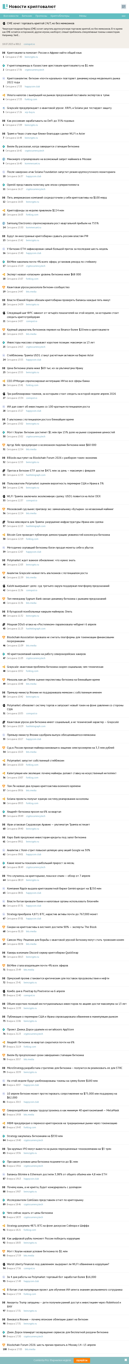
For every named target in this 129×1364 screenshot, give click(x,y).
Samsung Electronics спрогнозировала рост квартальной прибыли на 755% (53, 223)
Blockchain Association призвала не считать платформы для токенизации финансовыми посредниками (60, 639)
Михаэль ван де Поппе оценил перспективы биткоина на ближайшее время (53, 679)
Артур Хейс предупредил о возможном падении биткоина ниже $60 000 (51, 445)
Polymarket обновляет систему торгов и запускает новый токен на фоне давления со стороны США (65, 707)
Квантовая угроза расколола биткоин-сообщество (38, 287)
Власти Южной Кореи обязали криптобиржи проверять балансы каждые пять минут (58, 300)
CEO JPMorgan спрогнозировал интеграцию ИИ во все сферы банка (48, 381)
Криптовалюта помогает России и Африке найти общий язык (44, 52)
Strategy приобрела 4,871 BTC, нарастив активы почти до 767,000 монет (52, 914)
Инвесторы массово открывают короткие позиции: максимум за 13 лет (51, 342)
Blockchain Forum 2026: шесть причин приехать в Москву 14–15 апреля (51, 1345)
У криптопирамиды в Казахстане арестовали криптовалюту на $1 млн (50, 65)
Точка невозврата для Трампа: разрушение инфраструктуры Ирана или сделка (55, 522)
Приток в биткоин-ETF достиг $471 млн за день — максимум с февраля (51, 470)
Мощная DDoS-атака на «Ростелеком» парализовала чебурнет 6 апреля (51, 624)
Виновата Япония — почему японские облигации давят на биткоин (47, 1319)
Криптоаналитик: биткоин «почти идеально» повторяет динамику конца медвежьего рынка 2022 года (63, 80)
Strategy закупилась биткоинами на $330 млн (35, 1136)
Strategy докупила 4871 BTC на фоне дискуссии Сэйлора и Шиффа (48, 1225)
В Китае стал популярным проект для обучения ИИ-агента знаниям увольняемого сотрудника (64, 1289)
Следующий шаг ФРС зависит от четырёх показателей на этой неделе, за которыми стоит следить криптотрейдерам (63, 314)
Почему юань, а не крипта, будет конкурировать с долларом (44, 1187)
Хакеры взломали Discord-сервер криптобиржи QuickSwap (42, 952)
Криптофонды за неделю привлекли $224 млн (35, 210)
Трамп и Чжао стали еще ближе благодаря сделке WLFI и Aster (46, 133)
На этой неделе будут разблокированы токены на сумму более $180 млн (52, 1080)
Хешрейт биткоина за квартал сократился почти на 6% (40, 1042)
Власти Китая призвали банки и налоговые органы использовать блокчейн (52, 901)
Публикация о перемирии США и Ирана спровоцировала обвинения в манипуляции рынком (62, 1016)
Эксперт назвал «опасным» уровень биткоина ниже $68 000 (44, 274)
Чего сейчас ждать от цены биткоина (30, 1212)
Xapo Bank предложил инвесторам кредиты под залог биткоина (46, 837)
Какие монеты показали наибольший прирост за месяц (40, 863)
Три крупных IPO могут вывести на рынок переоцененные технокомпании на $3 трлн (59, 1149)
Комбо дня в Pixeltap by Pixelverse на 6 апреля (36, 991)
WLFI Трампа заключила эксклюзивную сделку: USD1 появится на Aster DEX (54, 496)
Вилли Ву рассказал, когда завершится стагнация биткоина (43, 146)
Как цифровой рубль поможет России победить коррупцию (43, 1238)
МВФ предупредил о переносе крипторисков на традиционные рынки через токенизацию (62, 1123)
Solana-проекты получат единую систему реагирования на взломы (48, 799)
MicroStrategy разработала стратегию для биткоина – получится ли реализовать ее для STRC (64, 1068)
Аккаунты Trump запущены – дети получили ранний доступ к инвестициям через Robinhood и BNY (64, 1304)
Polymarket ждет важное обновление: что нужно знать (41, 560)
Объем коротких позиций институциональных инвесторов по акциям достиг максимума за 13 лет (67, 1003)
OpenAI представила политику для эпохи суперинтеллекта (43, 184)
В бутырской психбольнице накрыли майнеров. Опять (39, 611)
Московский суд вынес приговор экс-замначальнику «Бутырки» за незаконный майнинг (60, 509)
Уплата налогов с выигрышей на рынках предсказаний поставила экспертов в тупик (58, 95)
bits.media (31, 291)
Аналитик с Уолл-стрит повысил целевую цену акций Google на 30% (48, 850)
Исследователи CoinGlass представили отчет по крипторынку (45, 1200)
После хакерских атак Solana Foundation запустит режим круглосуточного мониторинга (61, 172)
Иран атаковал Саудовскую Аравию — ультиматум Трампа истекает (48, 824)
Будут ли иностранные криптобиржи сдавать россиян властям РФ (47, 236)
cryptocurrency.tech (34, 69)
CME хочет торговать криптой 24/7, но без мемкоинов (40, 23)
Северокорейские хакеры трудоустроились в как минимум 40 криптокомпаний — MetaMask (63, 1110)
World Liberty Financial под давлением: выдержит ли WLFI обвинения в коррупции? (58, 1264)
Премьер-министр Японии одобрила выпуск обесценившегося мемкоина (51, 735)
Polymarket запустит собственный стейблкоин (35, 760)
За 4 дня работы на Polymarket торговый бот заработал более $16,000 (51, 1277)
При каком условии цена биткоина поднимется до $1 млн (42, 1161)
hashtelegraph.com (35, 475)
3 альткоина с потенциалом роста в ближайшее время (40, 419)
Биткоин (27, 15)
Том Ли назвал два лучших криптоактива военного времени (44, 786)
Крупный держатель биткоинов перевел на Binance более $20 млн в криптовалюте (58, 329)
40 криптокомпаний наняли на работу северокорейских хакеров (46, 654)
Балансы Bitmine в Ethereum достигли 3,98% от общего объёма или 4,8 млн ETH (57, 1174)
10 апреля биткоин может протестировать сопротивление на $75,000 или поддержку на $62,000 (62, 1095)
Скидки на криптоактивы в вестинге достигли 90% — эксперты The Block (52, 927)
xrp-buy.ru (30, 112)
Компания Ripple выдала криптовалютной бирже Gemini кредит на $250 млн (54, 888)
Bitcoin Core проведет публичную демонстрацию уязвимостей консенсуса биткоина (58, 534)
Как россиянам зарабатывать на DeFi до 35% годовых (40, 120)
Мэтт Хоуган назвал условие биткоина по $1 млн (37, 1251)
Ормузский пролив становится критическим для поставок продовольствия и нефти (58, 978)
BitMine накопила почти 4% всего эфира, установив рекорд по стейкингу (51, 261)
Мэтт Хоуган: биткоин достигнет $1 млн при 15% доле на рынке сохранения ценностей (61, 432)
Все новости (11, 15)
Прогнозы (41, 15)
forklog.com (31, 99)
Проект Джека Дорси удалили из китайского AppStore (40, 1029)
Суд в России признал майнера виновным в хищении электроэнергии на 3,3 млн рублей (60, 747)
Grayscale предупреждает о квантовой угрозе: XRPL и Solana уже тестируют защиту (59, 108)
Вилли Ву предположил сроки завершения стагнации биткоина (45, 1055)
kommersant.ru (32, 163)
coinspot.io (29, 44)
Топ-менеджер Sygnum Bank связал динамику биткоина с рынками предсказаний (56, 598)
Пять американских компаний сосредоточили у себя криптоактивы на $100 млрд (57, 197)
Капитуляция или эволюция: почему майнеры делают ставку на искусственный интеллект (62, 773)
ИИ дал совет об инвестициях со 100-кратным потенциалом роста (48, 406)
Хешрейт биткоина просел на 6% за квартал (34, 811)
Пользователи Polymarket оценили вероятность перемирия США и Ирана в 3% (55, 483)
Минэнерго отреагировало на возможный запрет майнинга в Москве (49, 159)
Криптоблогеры (60, 15)
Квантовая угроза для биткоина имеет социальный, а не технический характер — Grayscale (63, 722)
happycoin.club (32, 86)
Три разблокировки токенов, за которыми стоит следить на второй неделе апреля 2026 (61, 393)
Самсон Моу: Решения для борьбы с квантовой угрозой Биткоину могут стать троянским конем (65, 939)
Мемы (82, 15)
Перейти (81, 1360)
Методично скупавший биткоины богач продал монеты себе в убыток (50, 547)
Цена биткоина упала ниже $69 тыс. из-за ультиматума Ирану (45, 368)
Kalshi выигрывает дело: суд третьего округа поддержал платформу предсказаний (58, 586)
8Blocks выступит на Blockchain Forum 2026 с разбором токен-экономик (52, 457)
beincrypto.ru (31, 56)
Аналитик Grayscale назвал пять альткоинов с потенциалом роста (47, 573)
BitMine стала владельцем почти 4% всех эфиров (37, 965)
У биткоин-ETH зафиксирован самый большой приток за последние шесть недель (57, 249)
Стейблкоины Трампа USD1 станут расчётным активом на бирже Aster (50, 355)
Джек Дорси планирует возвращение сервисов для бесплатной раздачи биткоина (57, 1332)
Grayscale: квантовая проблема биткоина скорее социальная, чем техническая (55, 666)
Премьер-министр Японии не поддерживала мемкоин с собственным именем (54, 692)
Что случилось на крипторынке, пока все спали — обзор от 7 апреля (48, 875)
